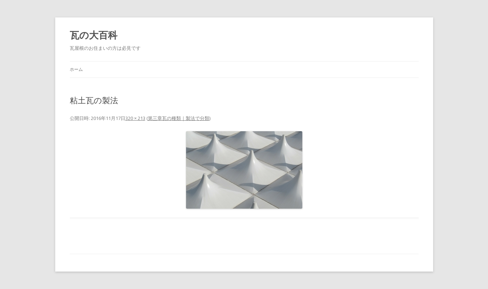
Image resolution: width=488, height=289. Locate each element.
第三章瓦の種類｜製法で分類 (178, 118)
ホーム (76, 69)
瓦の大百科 (93, 34)
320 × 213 (135, 118)
